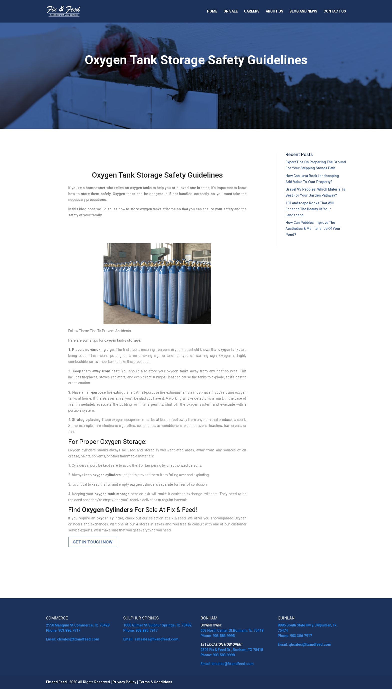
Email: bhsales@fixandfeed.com (227, 664)
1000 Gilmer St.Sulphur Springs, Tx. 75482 (157, 625)
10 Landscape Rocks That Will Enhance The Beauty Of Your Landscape (310, 209)
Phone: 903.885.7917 (140, 630)
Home (212, 11)
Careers (252, 11)
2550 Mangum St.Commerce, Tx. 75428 (78, 625)
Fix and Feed (56, 682)
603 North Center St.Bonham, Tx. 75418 (232, 630)
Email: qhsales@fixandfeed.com (304, 644)
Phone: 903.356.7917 (295, 636)
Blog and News (303, 11)
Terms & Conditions (155, 682)
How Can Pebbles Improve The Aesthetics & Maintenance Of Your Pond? (313, 229)
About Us (274, 11)
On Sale (231, 11)
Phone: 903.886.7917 (63, 630)
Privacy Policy (124, 682)
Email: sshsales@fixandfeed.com (150, 639)
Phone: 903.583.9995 (217, 636)
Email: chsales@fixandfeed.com (72, 639)
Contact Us (335, 11)
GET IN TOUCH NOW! (93, 541)
